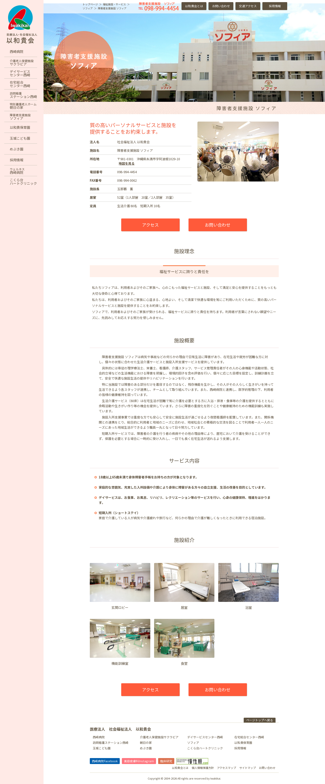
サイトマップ (247, 768)
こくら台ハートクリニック (205, 748)
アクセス (150, 225)
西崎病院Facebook (105, 761)
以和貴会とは (194, 6)
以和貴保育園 (243, 742)
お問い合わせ (221, 6)
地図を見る (127, 163)
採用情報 (275, 6)
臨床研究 (166, 761)
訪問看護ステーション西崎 (110, 742)
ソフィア (193, 742)
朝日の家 (146, 742)
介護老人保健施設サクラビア (159, 737)
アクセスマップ (226, 768)
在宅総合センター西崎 (249, 737)
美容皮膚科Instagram (139, 761)
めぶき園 (146, 748)
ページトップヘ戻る (259, 720)
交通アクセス (248, 6)
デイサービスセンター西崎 (205, 737)
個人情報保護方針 (203, 768)
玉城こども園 (102, 748)
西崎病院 (99, 737)
